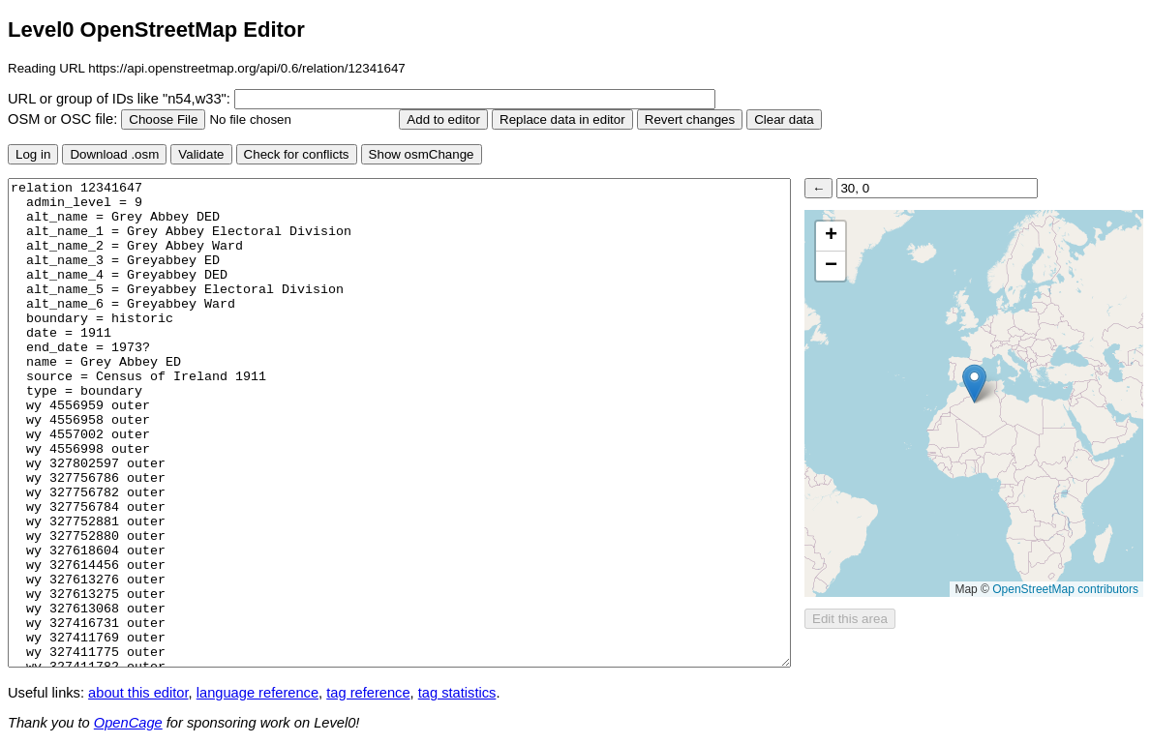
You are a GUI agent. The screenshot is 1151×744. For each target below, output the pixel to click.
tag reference (367, 692)
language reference (257, 692)
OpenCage (128, 722)
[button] (974, 383)
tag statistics (457, 692)
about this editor (138, 692)
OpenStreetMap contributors (1065, 589)
